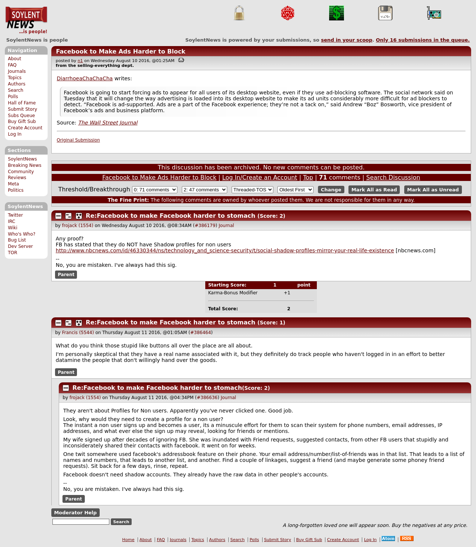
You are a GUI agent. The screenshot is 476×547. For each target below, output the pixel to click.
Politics (15, 190)
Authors (16, 84)
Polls (13, 96)
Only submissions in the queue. (423, 40)
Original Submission (78, 140)
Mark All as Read (374, 189)
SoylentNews (26, 20)
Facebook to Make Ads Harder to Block (120, 51)
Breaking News (24, 165)
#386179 (205, 225)
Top (308, 177)
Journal (226, 225)
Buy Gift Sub (22, 121)
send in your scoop (346, 40)
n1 (80, 60)
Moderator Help (75, 512)
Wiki (12, 227)
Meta (13, 184)
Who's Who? (21, 234)
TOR (12, 252)
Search (15, 90)
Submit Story (22, 109)
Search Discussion (393, 177)
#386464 (200, 332)
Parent (66, 274)
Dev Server (20, 246)
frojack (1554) (77, 225)
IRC (11, 221)
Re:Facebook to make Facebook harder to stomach (170, 215)
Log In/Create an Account (260, 177)
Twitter (15, 215)
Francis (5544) (78, 332)
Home (128, 539)
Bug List (17, 240)
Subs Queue (21, 115)
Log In (15, 134)
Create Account (25, 127)
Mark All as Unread (433, 189)
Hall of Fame (22, 103)
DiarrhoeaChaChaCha (85, 78)
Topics (15, 77)
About (14, 58)
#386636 (207, 397)
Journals (17, 71)
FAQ (12, 65)
